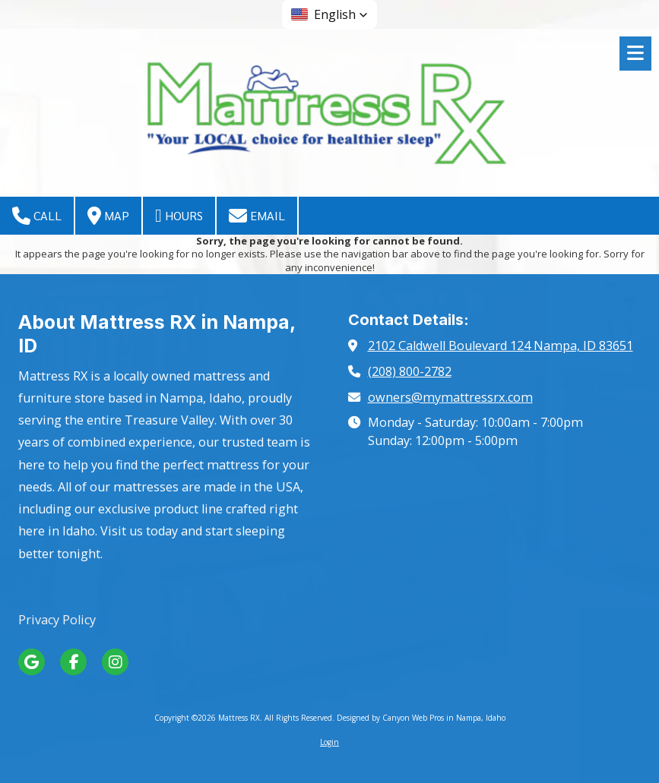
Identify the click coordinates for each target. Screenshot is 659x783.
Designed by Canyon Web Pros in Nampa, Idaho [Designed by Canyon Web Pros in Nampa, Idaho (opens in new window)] (421, 717)
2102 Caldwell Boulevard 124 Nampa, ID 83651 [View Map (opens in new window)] (500, 345)
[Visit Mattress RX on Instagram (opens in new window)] (115, 662)
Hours (179, 216)
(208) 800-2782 (409, 371)
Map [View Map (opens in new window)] (108, 216)
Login (329, 742)
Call (37, 216)
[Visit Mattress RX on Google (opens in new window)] (31, 662)
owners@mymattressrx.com (450, 397)
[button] (329, 14)
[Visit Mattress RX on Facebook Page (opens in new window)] (73, 662)
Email (257, 216)
